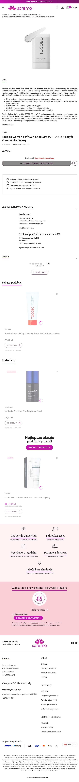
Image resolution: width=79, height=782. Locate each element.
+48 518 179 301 (7, 700)
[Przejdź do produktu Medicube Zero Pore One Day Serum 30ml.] (32, 387)
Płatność (44, 725)
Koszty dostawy (47, 729)
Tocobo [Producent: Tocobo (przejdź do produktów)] (4, 132)
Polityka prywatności (49, 706)
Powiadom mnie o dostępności (36, 163)
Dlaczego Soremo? (48, 670)
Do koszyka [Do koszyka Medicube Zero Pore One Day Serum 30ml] (12, 424)
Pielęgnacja (14, 15)
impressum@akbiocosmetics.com (31, 248)
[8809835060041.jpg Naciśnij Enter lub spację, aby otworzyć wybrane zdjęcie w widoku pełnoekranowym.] (39, 47)
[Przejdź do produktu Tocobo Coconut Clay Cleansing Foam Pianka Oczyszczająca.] (32, 309)
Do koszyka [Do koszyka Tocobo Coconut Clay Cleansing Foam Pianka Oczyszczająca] (12, 346)
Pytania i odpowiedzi (49, 702)
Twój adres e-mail (20, 616)
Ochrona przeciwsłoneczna (31, 15)
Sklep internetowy (37, 779)
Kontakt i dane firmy (48, 674)
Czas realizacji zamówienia (51, 733)
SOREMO (4, 15)
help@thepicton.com (26, 228)
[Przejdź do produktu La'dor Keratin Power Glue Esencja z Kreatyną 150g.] (32, 474)
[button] (3, 7)
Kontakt (44, 679)
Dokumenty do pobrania (50, 710)
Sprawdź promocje (39, 448)
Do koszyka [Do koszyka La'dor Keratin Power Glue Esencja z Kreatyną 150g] (12, 513)
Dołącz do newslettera (28, 620)
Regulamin (35, 624)
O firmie (44, 666)
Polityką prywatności (53, 627)
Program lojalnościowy (49, 697)
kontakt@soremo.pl (11, 691)
